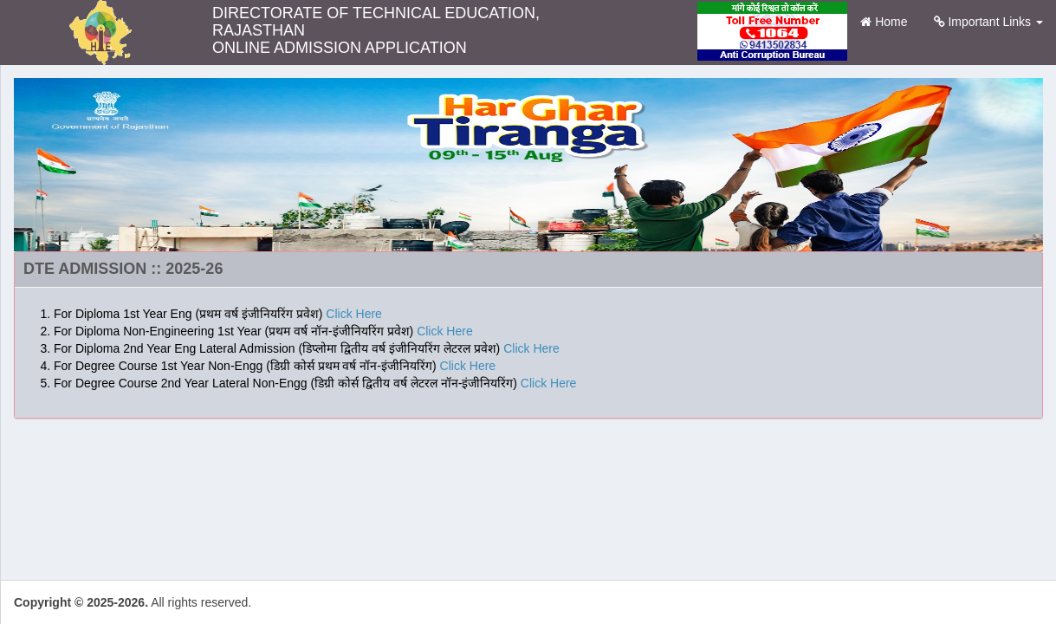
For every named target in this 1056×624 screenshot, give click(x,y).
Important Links (989, 22)
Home (890, 20)
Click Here (354, 314)
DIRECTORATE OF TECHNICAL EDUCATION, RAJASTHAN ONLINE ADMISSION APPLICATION (376, 23)
